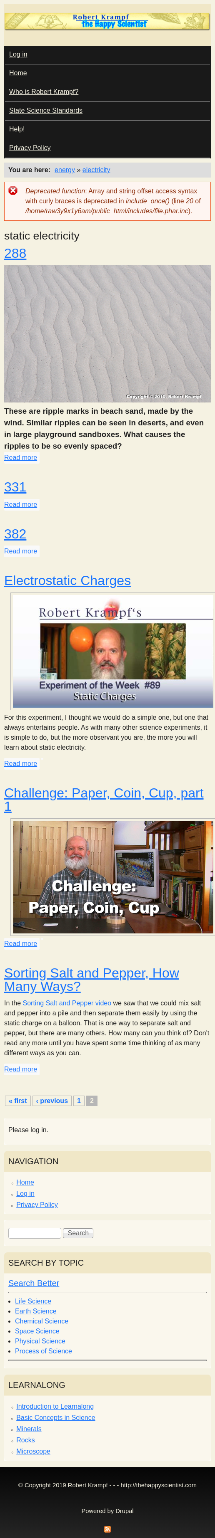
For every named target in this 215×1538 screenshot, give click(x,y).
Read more (20, 457)
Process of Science (43, 1351)
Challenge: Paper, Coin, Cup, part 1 (104, 799)
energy (65, 169)
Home (18, 73)
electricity (96, 169)
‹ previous (52, 1100)
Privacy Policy (30, 147)
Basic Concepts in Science (55, 1417)
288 (15, 253)
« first (18, 1100)
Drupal (124, 1511)
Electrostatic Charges (67, 580)
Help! (17, 129)
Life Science (33, 1301)
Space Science (37, 1331)
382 (15, 533)
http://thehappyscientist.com (159, 1485)
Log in (18, 54)
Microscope (33, 1451)
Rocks (25, 1440)
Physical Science (40, 1341)
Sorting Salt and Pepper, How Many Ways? (91, 979)
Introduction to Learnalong (55, 1406)
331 (15, 486)
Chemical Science (41, 1321)
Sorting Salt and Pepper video (66, 1003)
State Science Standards (45, 110)
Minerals (28, 1428)
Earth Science (36, 1311)
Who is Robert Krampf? (43, 91)
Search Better (33, 1283)
